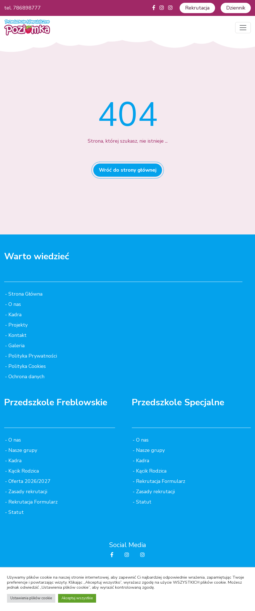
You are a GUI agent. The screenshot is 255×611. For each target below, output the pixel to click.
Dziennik (235, 7)
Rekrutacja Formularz (33, 502)
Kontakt (17, 335)
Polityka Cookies (27, 366)
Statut (16, 512)
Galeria (16, 345)
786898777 (27, 7)
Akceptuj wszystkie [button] (77, 598)
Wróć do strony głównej (127, 170)
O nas (14, 304)
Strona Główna (25, 294)
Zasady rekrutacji (27, 491)
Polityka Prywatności (32, 356)
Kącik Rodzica (23, 471)
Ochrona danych (26, 376)
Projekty (18, 325)
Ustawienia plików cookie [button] (31, 598)
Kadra (15, 314)
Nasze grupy (22, 450)
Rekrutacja (197, 7)
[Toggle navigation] (243, 27)
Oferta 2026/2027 (29, 481)
